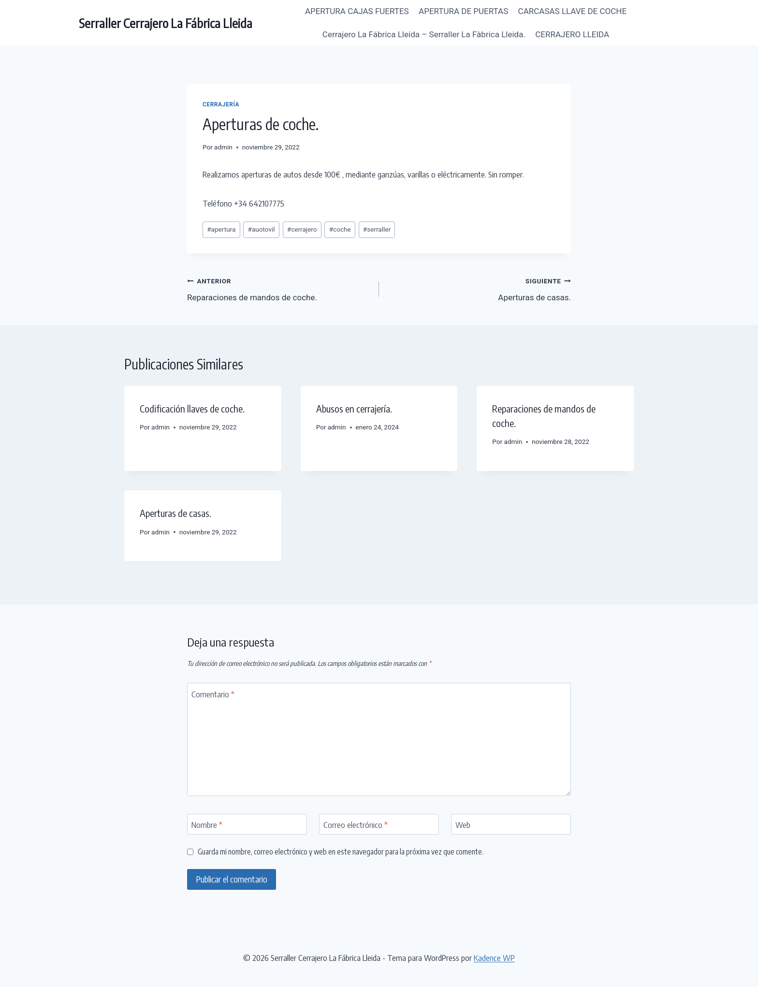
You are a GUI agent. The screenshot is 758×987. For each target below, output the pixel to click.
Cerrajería (221, 104)
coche (340, 229)
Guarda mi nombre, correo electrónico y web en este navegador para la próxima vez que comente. (340, 851)
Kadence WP (494, 957)
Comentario (212, 694)
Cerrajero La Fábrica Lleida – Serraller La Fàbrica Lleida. (423, 34)
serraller (377, 229)
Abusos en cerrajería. (354, 408)
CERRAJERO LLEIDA (572, 34)
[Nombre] (247, 824)
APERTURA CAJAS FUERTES (357, 11)
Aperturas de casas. (479, 288)
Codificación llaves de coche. (192, 408)
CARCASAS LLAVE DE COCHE (572, 11)
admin (223, 147)
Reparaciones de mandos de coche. (279, 288)
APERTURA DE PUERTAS (463, 11)
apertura (221, 229)
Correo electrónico (355, 824)
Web (462, 824)
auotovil (261, 229)
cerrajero (302, 229)
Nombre (206, 824)
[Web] (511, 824)
